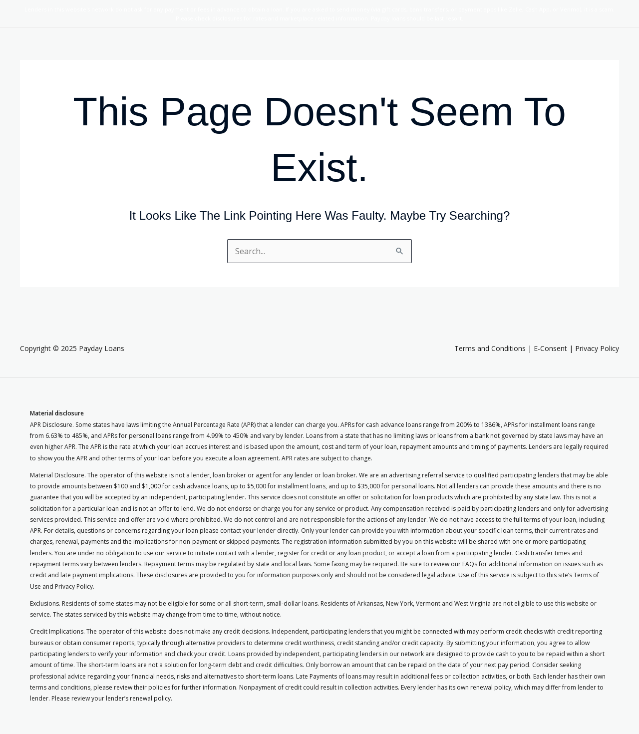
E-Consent (550, 348)
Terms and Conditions (490, 348)
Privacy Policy (597, 348)
